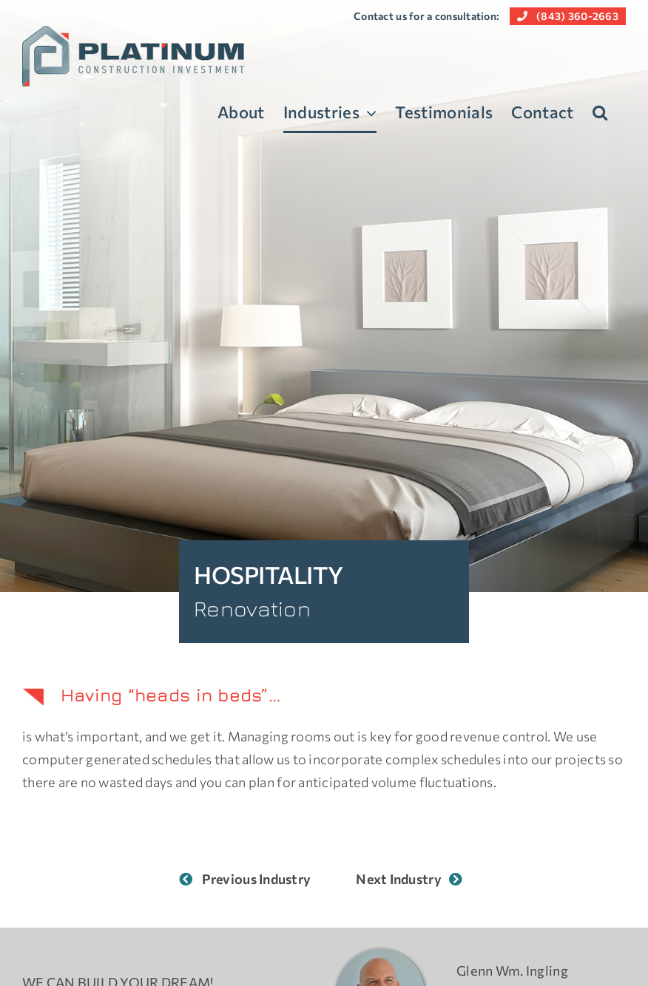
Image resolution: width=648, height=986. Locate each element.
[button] (600, 112)
